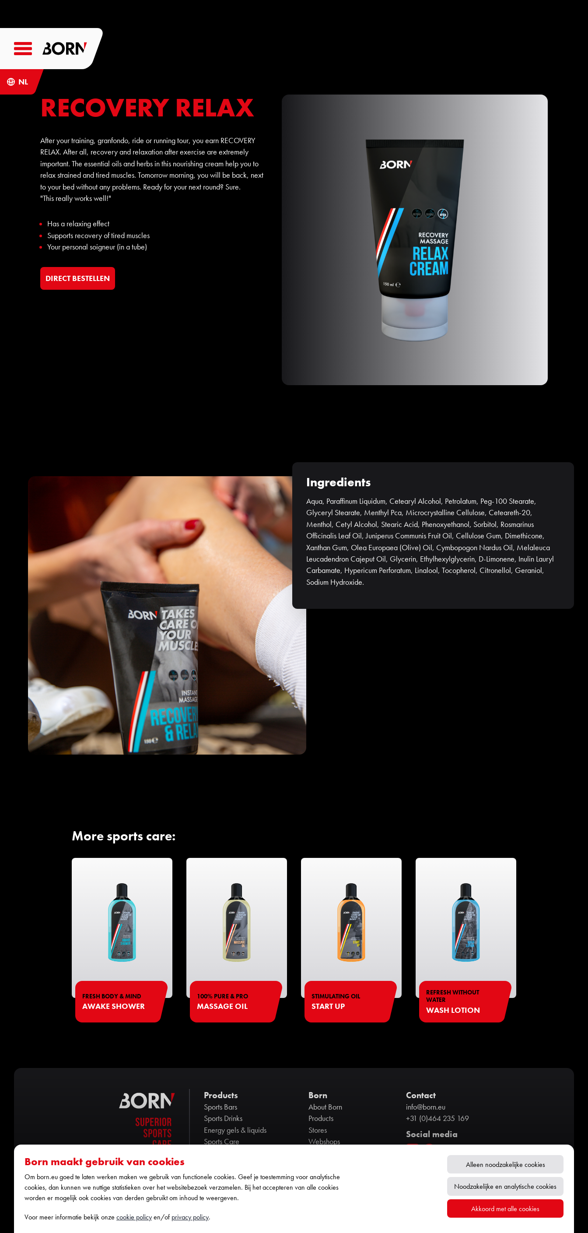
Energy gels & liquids (235, 1130)
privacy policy (190, 1217)
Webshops (324, 1141)
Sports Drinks (223, 1118)
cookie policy (134, 1217)
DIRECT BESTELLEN (78, 278)
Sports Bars (220, 1107)
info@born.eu (425, 1107)
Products (320, 1118)
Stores (317, 1130)
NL (23, 82)
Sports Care (221, 1141)
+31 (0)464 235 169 (437, 1118)
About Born (325, 1107)
